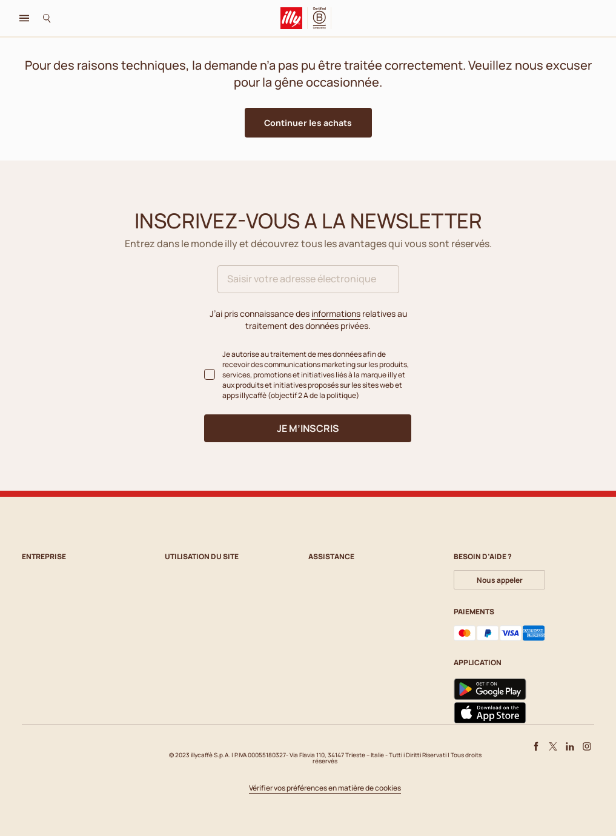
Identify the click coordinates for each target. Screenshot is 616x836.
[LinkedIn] (570, 746)
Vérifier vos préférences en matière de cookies (325, 788)
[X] (553, 746)
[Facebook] (536, 746)
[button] (308, 123)
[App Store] (490, 713)
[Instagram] (587, 746)
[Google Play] (490, 689)
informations (335, 313)
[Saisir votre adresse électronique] (308, 279)
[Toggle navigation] (24, 18)
